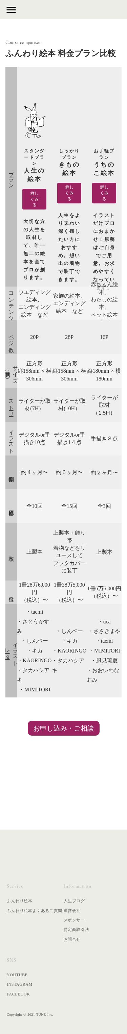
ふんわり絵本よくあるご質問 (34, 910)
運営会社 (72, 910)
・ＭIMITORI (34, 689)
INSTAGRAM (20, 984)
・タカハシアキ (33, 675)
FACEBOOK (18, 994)
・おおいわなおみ (103, 675)
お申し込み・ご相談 (63, 728)
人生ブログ (74, 900)
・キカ (34, 651)
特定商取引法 (76, 929)
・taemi (34, 612)
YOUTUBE (17, 975)
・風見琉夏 (104, 660)
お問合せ (72, 939)
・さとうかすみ (33, 626)
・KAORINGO (34, 660)
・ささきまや (104, 631)
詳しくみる (34, 198)
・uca (104, 621)
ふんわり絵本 (20, 900)
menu (11, 10)
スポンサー (74, 920)
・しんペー (34, 641)
